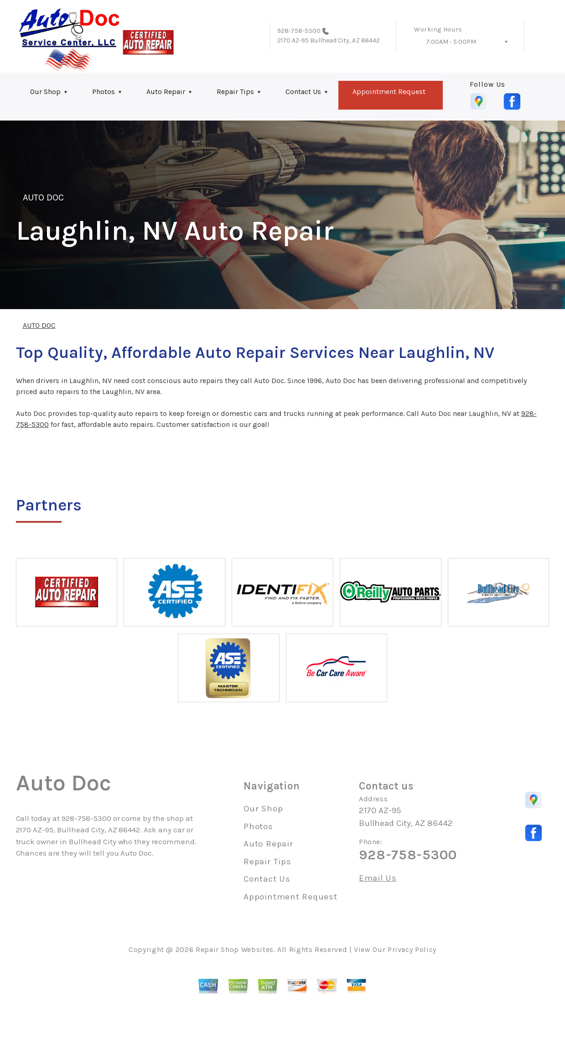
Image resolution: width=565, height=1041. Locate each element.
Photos (103, 91)
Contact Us (303, 91)
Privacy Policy (412, 949)
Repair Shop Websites (235, 949)
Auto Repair (165, 91)
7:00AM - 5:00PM (451, 42)
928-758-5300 (299, 31)
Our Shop (45, 91)
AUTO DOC (43, 197)
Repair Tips (235, 91)
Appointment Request (388, 91)
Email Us (378, 878)
